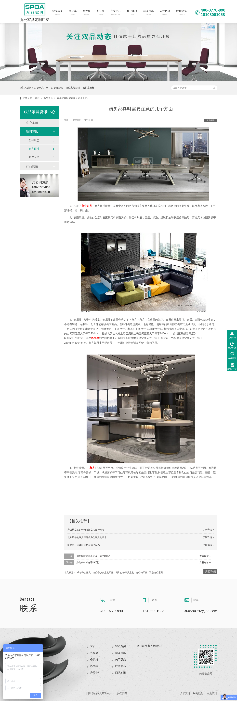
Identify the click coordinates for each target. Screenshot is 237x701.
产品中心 (115, 12)
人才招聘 (165, 12)
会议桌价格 (88, 87)
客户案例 (132, 12)
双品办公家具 (156, 572)
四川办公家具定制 (125, 572)
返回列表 (211, 120)
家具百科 (34, 148)
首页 (37, 98)
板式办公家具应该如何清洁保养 (83, 545)
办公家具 (86, 205)
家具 (92, 467)
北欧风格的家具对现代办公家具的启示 (87, 537)
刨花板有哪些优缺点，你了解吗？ (93, 556)
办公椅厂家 (141, 572)
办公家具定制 (73, 87)
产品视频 (32, 166)
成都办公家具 (84, 572)
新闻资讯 (148, 12)
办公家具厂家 (41, 87)
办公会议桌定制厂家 (103, 572)
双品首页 (57, 12)
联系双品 (181, 12)
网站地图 (120, 672)
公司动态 (34, 140)
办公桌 (73, 12)
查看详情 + (205, 556)
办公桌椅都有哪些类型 (87, 562)
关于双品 (120, 659)
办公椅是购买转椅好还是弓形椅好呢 (85, 529)
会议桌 (87, 12)
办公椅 (100, 12)
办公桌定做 (57, 87)
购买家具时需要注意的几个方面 (73, 98)
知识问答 (34, 157)
